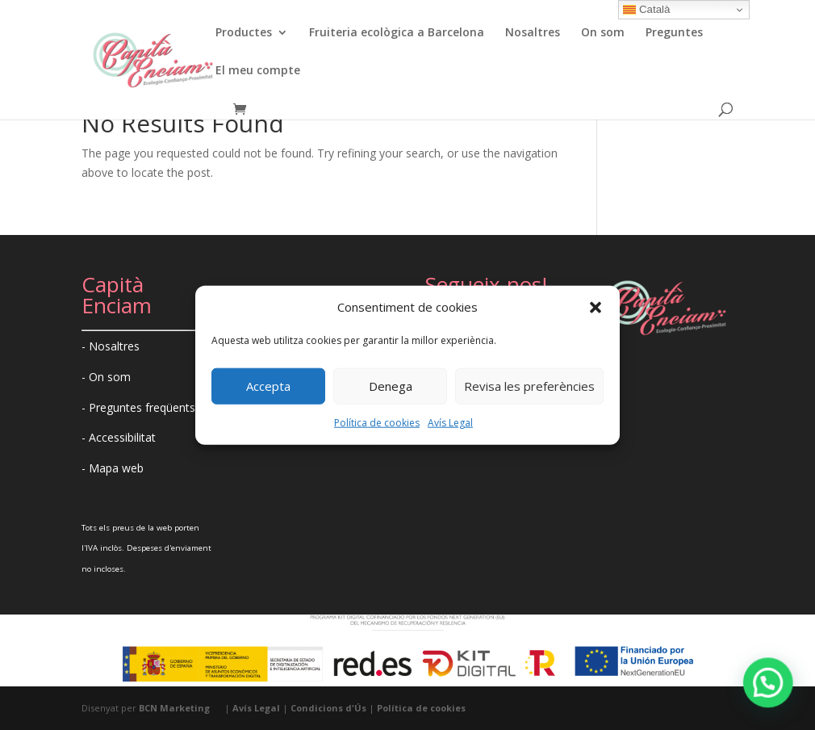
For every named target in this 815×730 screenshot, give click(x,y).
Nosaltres (532, 33)
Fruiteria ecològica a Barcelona (396, 33)
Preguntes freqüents (142, 407)
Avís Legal (450, 423)
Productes (243, 33)
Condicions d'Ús (328, 708)
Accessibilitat (122, 437)
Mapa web (116, 468)
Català (646, 9)
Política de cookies (377, 423)
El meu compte (257, 71)
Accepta (268, 386)
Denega (390, 386)
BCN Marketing (174, 708)
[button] (595, 308)
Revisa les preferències (529, 386)
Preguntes (674, 33)
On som (603, 33)
